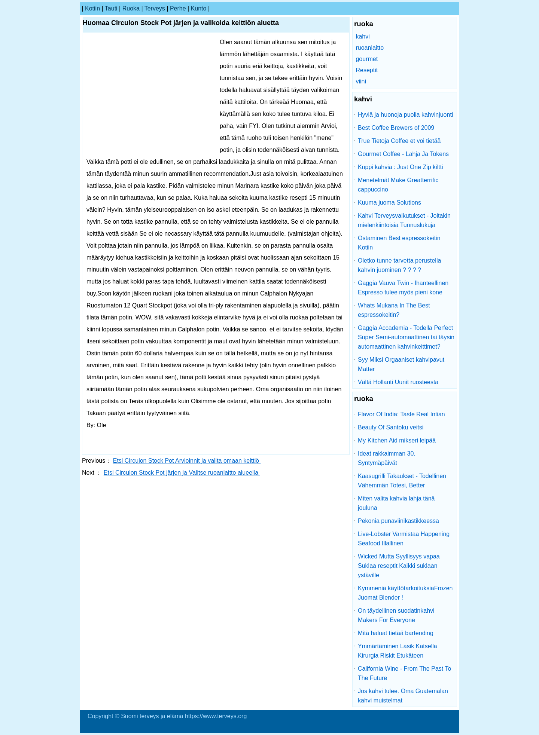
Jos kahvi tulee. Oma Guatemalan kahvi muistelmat (403, 696)
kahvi (362, 36)
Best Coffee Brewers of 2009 (396, 128)
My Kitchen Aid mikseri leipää (397, 440)
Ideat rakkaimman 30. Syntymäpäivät (386, 458)
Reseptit (367, 70)
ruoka (131, 8)
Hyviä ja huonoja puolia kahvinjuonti (405, 114)
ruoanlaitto (370, 48)
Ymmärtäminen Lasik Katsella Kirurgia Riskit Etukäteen (397, 651)
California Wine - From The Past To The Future (404, 673)
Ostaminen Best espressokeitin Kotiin (399, 243)
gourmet (367, 59)
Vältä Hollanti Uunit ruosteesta (398, 382)
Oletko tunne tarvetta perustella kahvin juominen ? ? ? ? (399, 265)
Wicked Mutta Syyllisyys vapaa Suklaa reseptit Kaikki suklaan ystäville (399, 565)
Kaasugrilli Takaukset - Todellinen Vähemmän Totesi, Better (402, 481)
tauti (111, 8)
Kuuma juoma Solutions (389, 202)
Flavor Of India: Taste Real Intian (401, 414)
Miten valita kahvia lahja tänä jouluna (396, 503)
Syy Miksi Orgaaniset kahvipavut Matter (401, 364)
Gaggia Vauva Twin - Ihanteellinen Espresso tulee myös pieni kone (403, 287)
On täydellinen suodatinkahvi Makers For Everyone (396, 615)
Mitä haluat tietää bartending (395, 633)
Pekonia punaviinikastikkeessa (398, 521)
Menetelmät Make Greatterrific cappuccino (398, 185)
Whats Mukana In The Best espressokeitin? (394, 310)
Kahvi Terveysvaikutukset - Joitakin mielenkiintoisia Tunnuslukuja (404, 220)
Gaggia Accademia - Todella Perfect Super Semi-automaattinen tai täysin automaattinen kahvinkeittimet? (406, 337)
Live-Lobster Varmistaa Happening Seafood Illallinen (404, 538)
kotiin (92, 8)
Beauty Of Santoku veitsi (390, 427)
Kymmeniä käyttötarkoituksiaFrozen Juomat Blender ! (405, 593)
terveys (154, 8)
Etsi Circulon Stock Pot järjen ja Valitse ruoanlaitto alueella (182, 472)
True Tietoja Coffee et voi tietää (399, 141)
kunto (199, 8)
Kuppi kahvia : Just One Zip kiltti (400, 167)
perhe (178, 8)
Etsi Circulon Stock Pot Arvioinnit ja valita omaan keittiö (187, 460)
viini (361, 81)
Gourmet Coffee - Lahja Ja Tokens (403, 154)
